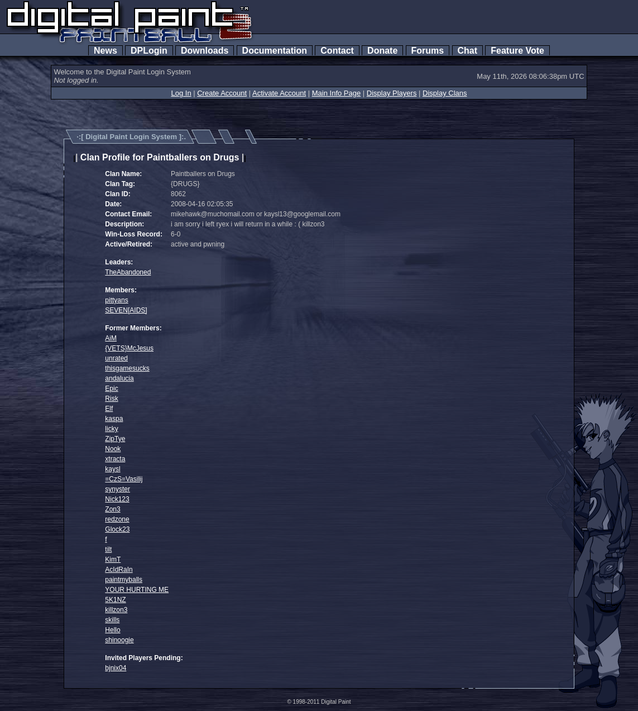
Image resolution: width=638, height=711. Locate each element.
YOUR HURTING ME (137, 590)
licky (111, 429)
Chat (467, 50)
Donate (382, 50)
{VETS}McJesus (129, 348)
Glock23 (117, 529)
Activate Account (279, 93)
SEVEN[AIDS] (126, 310)
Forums (427, 50)
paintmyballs (123, 580)
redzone (117, 519)
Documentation (274, 50)
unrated (116, 358)
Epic (111, 388)
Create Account (222, 93)
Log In (181, 93)
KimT (113, 559)
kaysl (112, 469)
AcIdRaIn (118, 569)
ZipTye (115, 439)
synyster (117, 489)
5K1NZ (115, 600)
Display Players (392, 93)
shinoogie (119, 640)
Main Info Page (336, 93)
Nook (113, 449)
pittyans (116, 300)
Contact (336, 50)
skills (112, 620)
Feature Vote (517, 50)
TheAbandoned (128, 272)
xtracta (115, 459)
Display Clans (445, 93)
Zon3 (112, 509)
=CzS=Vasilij (123, 479)
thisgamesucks (127, 368)
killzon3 (116, 610)
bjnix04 (115, 668)
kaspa (114, 419)
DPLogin (149, 50)
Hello (112, 630)
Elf (109, 409)
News (105, 50)
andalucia (119, 378)
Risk (111, 398)
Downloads (204, 50)
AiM (111, 338)
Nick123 (117, 499)
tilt (108, 549)
